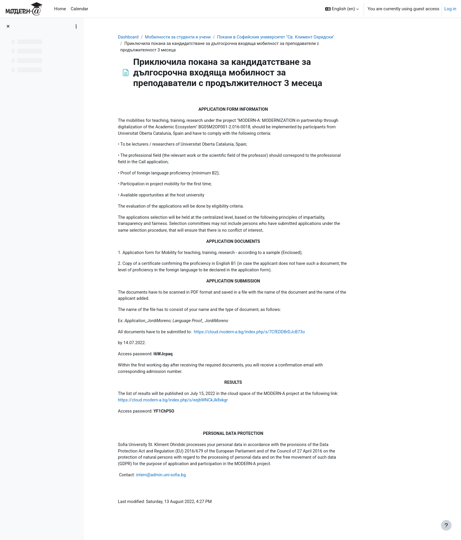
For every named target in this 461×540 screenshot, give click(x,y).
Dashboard (163, 37)
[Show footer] (446, 525)
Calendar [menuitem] (79, 8)
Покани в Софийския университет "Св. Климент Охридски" (315, 37)
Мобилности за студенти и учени (214, 37)
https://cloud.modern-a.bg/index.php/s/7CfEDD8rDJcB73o (288, 337)
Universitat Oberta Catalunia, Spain (187, 134)
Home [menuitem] (60, 8)
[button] (342, 9)
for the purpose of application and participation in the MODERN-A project (239, 472)
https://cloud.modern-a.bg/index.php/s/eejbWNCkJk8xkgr (209, 407)
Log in (450, 8)
